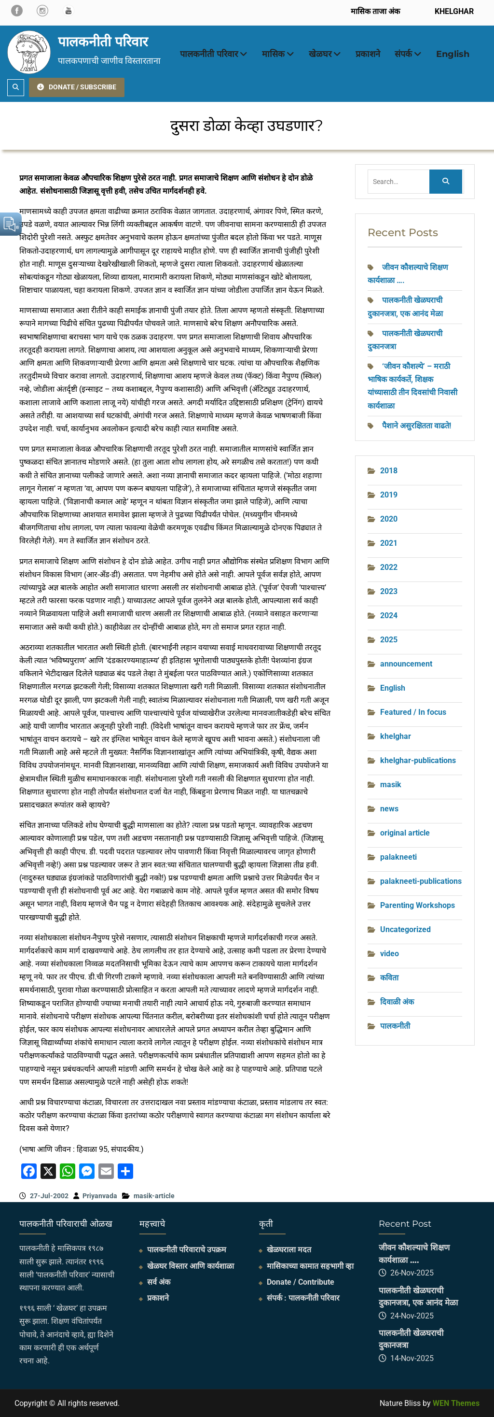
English (452, 54)
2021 (389, 543)
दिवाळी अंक (397, 1001)
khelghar (395, 736)
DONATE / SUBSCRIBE (76, 87)
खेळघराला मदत (289, 1249)
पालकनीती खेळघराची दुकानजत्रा (411, 1339)
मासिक (273, 54)
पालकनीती (395, 1026)
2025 (389, 639)
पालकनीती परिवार (103, 41)
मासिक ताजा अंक (375, 11)
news (389, 808)
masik (390, 784)
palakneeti (398, 857)
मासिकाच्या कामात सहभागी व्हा (310, 1266)
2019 (389, 494)
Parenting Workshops (417, 905)
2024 (389, 615)
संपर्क (403, 54)
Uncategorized (405, 929)
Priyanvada (99, 1196)
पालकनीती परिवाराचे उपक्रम (186, 1249)
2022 (389, 567)
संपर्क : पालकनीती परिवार (303, 1298)
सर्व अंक (158, 1282)
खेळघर (320, 54)
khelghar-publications (418, 760)
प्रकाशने (368, 54)
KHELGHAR (453, 11)
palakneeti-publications (421, 881)
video (389, 953)
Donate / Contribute (300, 1282)
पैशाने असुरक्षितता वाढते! (416, 425)
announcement (406, 663)
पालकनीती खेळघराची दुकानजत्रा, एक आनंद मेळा (418, 1297)
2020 (389, 519)
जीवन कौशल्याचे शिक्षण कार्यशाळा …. (414, 1254)
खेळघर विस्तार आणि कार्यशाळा (190, 1266)
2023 (389, 591)
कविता (389, 977)
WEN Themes (456, 1403)
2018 (389, 470)
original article (405, 832)
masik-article (154, 1196)
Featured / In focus (413, 712)
